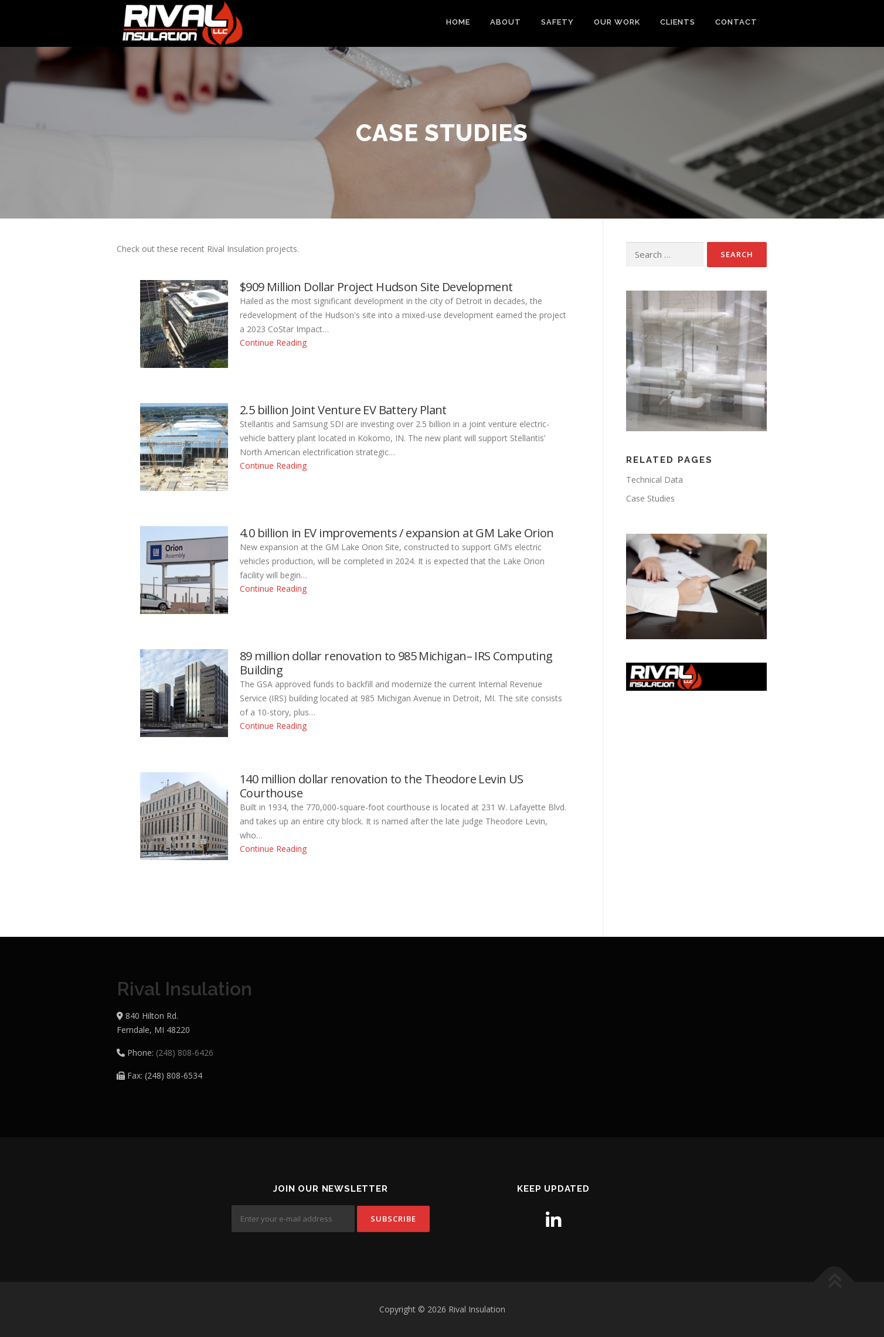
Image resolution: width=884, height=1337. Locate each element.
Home (458, 22)
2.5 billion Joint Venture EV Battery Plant (343, 410)
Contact (736, 22)
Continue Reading (273, 342)
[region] (696, 361)
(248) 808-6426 (184, 1052)
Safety (557, 22)
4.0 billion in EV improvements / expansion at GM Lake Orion (397, 533)
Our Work (617, 22)
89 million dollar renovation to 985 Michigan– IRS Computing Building (396, 663)
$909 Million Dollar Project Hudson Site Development (376, 287)
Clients (677, 22)
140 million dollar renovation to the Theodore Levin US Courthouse (381, 786)
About (505, 22)
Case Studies (650, 498)
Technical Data (654, 479)
